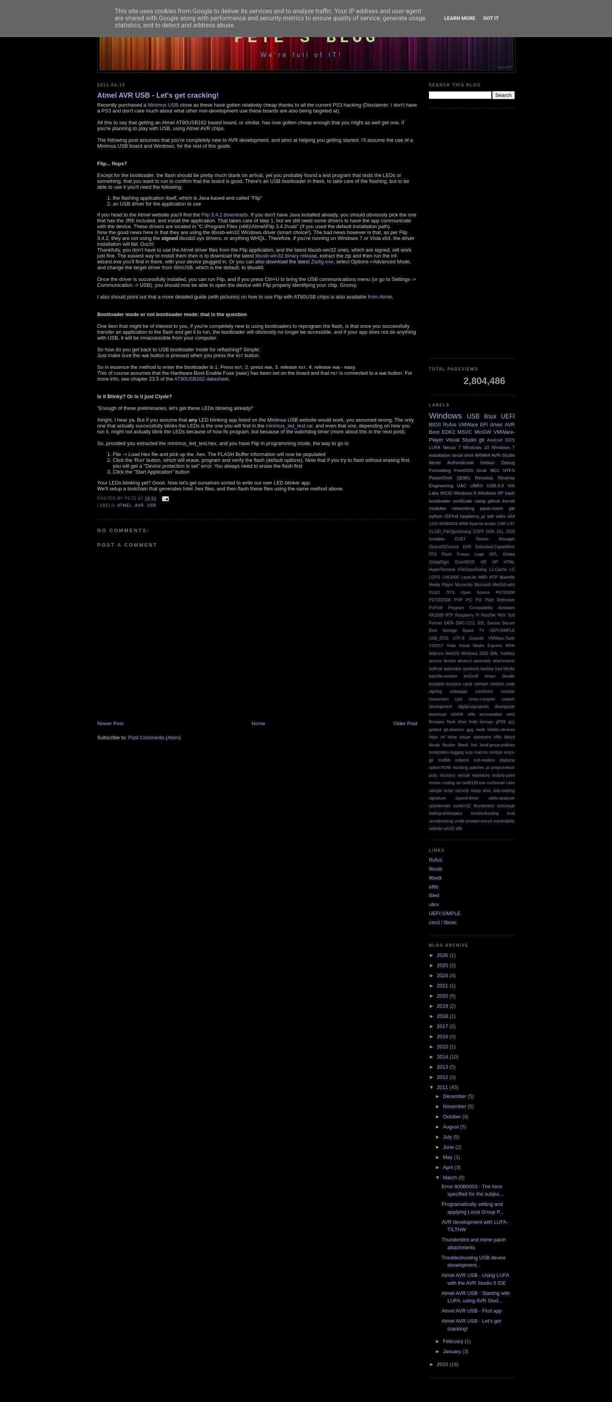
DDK (490, 531)
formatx (487, 722)
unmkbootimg (441, 821)
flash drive (457, 722)
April (449, 1167)
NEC (495, 470)
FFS (433, 554)
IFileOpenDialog (472, 569)
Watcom (436, 653)
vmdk (459, 821)
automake (452, 669)
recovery (447, 775)
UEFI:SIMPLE (502, 630)
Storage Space (458, 630)
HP (495, 562)
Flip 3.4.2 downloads (224, 215)
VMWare (468, 424)
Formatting (440, 470)
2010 (443, 1364)
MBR (483, 577)
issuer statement (475, 737)
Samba (493, 623)
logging (457, 752)
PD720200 (505, 592)
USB (151, 505)
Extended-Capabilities (495, 547)
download (438, 714)
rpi (458, 783)
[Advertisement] (472, 233)
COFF (478, 531)
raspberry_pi (472, 516)
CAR (501, 524)
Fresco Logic (470, 554)
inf (443, 737)
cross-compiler (482, 699)
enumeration (491, 714)
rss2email (495, 783)
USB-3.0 (495, 485)
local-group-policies (497, 745)
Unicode (476, 638)
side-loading (504, 791)
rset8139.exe (474, 783)
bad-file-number (443, 676)
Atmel (124, 505)
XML (494, 653)
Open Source (475, 592)
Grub (482, 470)
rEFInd (451, 516)
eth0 (511, 714)
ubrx (434, 904)
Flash (447, 554)
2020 (443, 996)
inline (452, 737)
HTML (509, 562)
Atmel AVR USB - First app (471, 1311)
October (453, 1116)
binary (490, 676)
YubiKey (507, 653)
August (451, 1127)
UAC (462, 485)
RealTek (488, 615)
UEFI (508, 416)
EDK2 (448, 432)
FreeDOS (463, 470)
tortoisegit (506, 806)
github (494, 500)
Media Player (441, 585)
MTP (493, 577)
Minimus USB (163, 105)
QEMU (463, 477)
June (449, 1147)
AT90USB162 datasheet (201, 379)
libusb (434, 745)
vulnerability (504, 821)
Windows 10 (476, 447)
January (453, 1351)
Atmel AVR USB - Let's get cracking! (158, 95)
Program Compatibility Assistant (481, 608)
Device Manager (495, 539)
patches (477, 767)
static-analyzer (502, 798)
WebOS (452, 653)
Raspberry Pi (467, 615)
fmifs (473, 722)
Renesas (484, 477)
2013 (443, 1067)
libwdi (463, 745)
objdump (507, 760)
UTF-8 (458, 638)
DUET (460, 539)
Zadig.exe (322, 262)
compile (508, 691)
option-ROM (440, 767)
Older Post (405, 723)
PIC (469, 600)
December (455, 1096)
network (462, 760)
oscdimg (460, 767)
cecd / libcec (443, 922)
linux (490, 416)
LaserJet (469, 577)
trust (511, 813)
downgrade (505, 707)
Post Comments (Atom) (154, 737)
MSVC (464, 432)
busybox (453, 684)
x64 (511, 516)
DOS (510, 439)
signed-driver (467, 798)
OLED (434, 592)
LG (512, 569)
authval (435, 669)
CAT (511, 524)
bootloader (439, 500)
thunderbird (484, 806)
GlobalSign (439, 562)
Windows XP (491, 492)
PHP (458, 600)
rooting (448, 783)
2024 (443, 975)
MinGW (482, 432)
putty (433, 775)
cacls (467, 684)
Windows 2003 (474, 653)
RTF (449, 615)
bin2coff (471, 676)
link (474, 745)
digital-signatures (473, 707)
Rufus (449, 424)
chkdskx (497, 684)
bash (510, 492)
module (495, 752)
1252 (433, 524)
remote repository (473, 775)
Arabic (490, 524)
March (451, 1177)
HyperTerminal (442, 569)
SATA (449, 623)
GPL (493, 554)
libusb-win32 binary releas (284, 256)
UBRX (476, 485)
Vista (451, 646)
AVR (139, 505)
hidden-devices (501, 730)
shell (468, 455)
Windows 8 (465, 492)
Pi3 (479, 600)
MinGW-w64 (504, 585)
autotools (471, 669)
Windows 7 (503, 447)
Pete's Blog (306, 38)
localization (439, 752)
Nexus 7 (452, 447)
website (436, 828)
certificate (462, 500)
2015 (443, 1047)
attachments (504, 661)
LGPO (434, 577)
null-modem (484, 760)
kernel (508, 500)
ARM (463, 524)
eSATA (457, 714)
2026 (443, 955)
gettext (435, 730)
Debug (508, 462)
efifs (471, 714)
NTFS (509, 470)
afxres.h (464, 661)
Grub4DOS (465, 562)
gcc (512, 722)
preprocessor (503, 767)
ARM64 (482, 455)
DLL (500, 531)
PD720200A (440, 600)
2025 (443, 965)
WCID (446, 492)
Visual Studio (461, 440)
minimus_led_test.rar (289, 426)
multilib (444, 760)
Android (494, 439)
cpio (459, 699)
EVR (467, 547)
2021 (443, 986)
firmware (437, 722)
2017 (443, 1026)
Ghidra (509, 554)
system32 (462, 806)
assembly (482, 661)
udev (500, 516)
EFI (484, 424)
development (440, 707)
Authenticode (460, 462)
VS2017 (436, 646)
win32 (449, 828)
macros (480, 752)
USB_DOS (438, 638)
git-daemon (454, 730)
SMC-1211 (465, 623)
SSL (481, 623)
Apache (476, 524)
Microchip (463, 585)
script (449, 791)
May (448, 1157)
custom (508, 699)
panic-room (491, 508)
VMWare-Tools (501, 638)
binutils (508, 676)
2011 (443, 1087)
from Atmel (380, 297)
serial (457, 455)
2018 (443, 1016)
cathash (481, 684)
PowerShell (440, 477)
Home (258, 723)
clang (480, 500)
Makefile (507, 577)
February (454, 1341)
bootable (437, 684)
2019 (443, 1006)
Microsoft (482, 585)
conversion (438, 699)
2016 (443, 1036)
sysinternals (439, 806)
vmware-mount (478, 821)
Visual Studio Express (480, 646)
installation (439, 455)
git (481, 440)
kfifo (498, 737)
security (462, 791)
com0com (484, 691)
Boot (434, 432)
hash (480, 730)
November (455, 1106)
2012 (443, 1077)
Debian (487, 462)
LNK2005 (450, 577)
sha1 (486, 791)
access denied (442, 661)
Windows (445, 415)
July (448, 1137)
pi (487, 767)
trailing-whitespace (446, 813)
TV (481, 630)
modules (437, 508)
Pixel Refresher (500, 600)
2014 (443, 1057)
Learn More (459, 18)
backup (487, 669)
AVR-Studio (503, 455)
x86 (458, 828)
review (435, 783)
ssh (490, 516)
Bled (434, 895)
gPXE (501, 722)
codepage (459, 691)
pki (512, 508)
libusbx (449, 745)
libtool (509, 737)
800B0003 (448, 524)
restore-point (503, 775)
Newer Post (110, 723)
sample (435, 791)
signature (437, 798)
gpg (470, 730)
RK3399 (436, 615)
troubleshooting (484, 813)
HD (483, 562)
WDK (510, 646)
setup (475, 791)
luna (469, 752)
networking (463, 508)
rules (510, 783)
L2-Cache (498, 569)
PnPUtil (436, 608)
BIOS (435, 424)
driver (496, 424)
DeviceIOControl (444, 547)
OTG (450, 592)
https (433, 737)
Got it (491, 18)
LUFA (434, 447)
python (436, 516)
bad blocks (505, 669)
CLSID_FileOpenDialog (450, 531)
